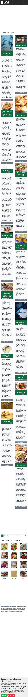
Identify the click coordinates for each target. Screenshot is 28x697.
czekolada (12, 609)
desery (12, 606)
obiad (3, 606)
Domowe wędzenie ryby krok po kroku (21, 44)
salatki (25, 606)
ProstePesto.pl (21, 92)
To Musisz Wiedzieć (7, 353)
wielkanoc (14, 608)
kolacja (16, 609)
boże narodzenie (4, 608)
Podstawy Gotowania (7, 228)
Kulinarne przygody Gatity (21, 384)
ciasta (6, 606)
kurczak (23, 609)
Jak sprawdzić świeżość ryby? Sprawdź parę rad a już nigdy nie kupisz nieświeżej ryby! (7, 306)
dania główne (23, 608)
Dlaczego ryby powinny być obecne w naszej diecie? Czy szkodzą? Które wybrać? (7, 116)
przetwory (21, 611)
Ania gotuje (21, 164)
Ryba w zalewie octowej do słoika (7, 438)
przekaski (18, 608)
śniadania (6, 611)
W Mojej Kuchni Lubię (21, 308)
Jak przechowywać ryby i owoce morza (7, 53)
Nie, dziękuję (11, 695)
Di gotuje (7, 165)
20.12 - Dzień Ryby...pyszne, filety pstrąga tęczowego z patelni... (21, 256)
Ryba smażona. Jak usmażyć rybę (21, 481)
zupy (15, 606)
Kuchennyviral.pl (21, 236)
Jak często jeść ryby (7, 370)
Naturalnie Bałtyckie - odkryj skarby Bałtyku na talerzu (21, 335)
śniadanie (21, 606)
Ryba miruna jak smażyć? (7, 176)
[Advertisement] (14, 18)
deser (18, 606)
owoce (3, 611)
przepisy (8, 606)
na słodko (19, 609)
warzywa (9, 608)
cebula (17, 611)
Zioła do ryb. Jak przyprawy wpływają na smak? (7, 244)
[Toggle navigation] (25, 2)
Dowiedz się (23, 691)
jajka (2, 609)
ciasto (14, 611)
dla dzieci (10, 611)
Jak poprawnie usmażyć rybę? (21, 117)
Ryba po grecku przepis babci (21, 390)
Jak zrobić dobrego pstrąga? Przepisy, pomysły (21, 179)
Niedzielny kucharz (7, 99)
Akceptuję (4, 695)
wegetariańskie (6, 609)
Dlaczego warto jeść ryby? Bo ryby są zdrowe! (21, 407)
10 (25, 535)
